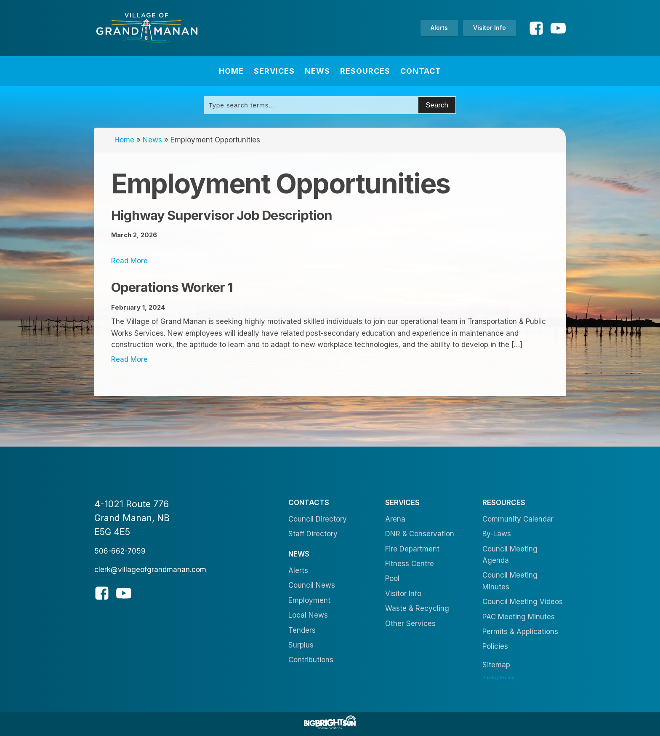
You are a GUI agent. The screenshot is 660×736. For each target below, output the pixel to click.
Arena (395, 519)
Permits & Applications (520, 631)
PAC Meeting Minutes (518, 617)
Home (231, 71)
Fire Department (412, 549)
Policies (495, 646)
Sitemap (496, 665)
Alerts (439, 27)
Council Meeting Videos (522, 601)
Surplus (301, 645)
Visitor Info (489, 27)
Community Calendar (518, 519)
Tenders (302, 630)
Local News (308, 615)
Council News (311, 585)
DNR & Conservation (419, 534)
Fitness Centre (409, 563)
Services (274, 71)
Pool (392, 578)
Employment (309, 600)
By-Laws (496, 534)
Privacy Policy (498, 677)
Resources (365, 71)
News (317, 71)
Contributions (310, 660)
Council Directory (317, 519)
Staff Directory (313, 534)
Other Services (410, 623)
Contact (420, 71)
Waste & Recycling (417, 608)
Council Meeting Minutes (510, 581)
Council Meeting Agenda (510, 555)
